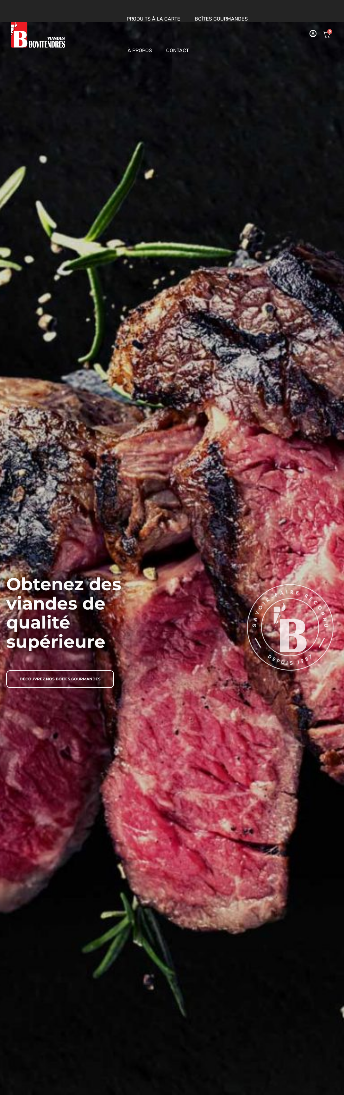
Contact (177, 50)
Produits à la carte (153, 19)
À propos (140, 50)
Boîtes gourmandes (221, 19)
